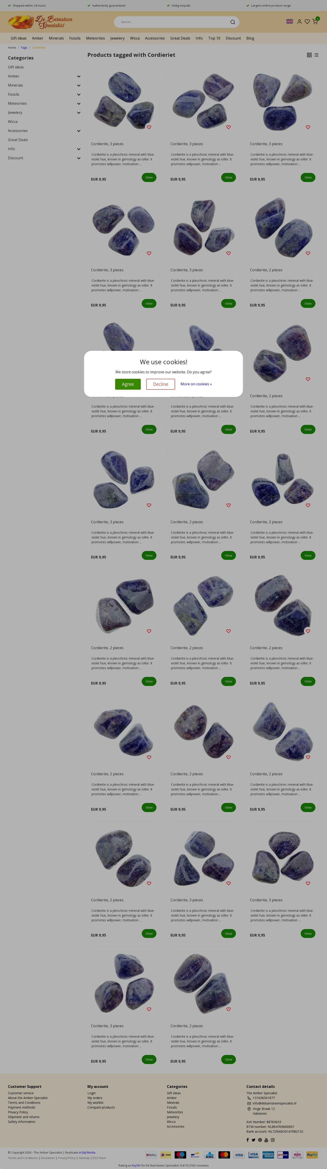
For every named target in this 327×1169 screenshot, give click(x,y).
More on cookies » (196, 383)
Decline (160, 384)
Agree (128, 384)
